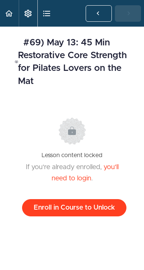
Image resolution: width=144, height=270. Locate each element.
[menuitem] (28, 13)
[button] (9, 13)
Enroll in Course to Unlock (74, 207)
